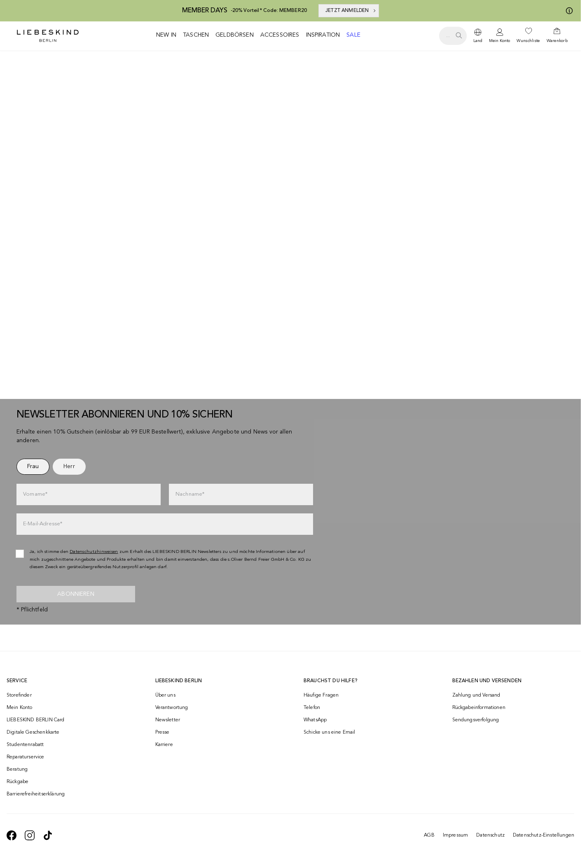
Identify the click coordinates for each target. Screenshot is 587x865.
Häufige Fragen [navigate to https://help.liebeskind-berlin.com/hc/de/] (321, 695)
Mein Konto (499, 41)
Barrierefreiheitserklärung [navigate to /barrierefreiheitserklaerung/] (36, 794)
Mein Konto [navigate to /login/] (20, 707)
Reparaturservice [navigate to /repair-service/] (25, 757)
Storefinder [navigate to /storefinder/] (19, 695)
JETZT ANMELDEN (351, 10)
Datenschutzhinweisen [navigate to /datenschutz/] (94, 552)
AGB (429, 835)
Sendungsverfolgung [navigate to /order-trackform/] (475, 720)
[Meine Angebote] (567, 10)
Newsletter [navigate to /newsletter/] (167, 720)
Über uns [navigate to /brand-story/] (165, 695)
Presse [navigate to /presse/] (162, 732)
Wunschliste (528, 41)
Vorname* (35, 494)
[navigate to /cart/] (557, 36)
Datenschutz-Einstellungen (543, 835)
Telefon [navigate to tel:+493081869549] (312, 707)
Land (477, 41)
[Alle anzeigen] (290, 180)
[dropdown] (477, 36)
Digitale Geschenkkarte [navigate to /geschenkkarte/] (33, 732)
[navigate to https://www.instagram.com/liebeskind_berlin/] (30, 835)
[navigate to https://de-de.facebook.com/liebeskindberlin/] (11, 835)
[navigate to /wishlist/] (528, 36)
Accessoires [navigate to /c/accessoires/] (279, 35)
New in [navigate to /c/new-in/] (166, 35)
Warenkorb (557, 41)
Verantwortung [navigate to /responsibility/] (171, 707)
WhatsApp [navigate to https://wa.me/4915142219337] (315, 720)
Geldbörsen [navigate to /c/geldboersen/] (234, 35)
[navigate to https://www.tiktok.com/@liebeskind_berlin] (48, 835)
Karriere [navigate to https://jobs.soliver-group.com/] (164, 744)
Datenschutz (490, 835)
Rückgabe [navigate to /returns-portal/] (17, 781)
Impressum (455, 835)
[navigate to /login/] (499, 36)
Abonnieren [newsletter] (75, 594)
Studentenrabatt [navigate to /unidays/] (25, 744)
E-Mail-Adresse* (42, 524)
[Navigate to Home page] (47, 35)
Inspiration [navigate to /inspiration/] (323, 35)
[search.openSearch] (453, 36)
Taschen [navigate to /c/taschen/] (196, 35)
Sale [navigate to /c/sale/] (353, 35)
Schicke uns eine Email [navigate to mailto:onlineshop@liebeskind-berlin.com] (329, 732)
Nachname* (189, 494)
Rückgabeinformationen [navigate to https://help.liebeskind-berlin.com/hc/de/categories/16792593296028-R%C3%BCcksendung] (478, 707)
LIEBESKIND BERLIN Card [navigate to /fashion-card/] (36, 720)
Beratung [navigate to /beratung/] (17, 769)
